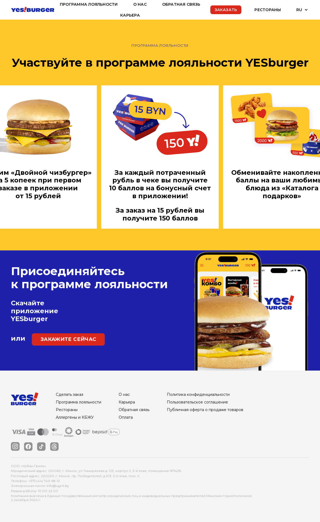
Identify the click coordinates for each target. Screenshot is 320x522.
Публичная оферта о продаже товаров (205, 410)
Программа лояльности (89, 4)
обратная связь (181, 4)
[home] (32, 9)
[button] (298, 10)
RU (299, 9)
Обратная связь (134, 410)
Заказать (226, 9)
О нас (140, 4)
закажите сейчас (68, 339)
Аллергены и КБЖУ (75, 417)
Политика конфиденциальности (198, 394)
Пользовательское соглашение (197, 402)
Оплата (126, 417)
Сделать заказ (69, 394)
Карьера (130, 15)
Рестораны (267, 9)
